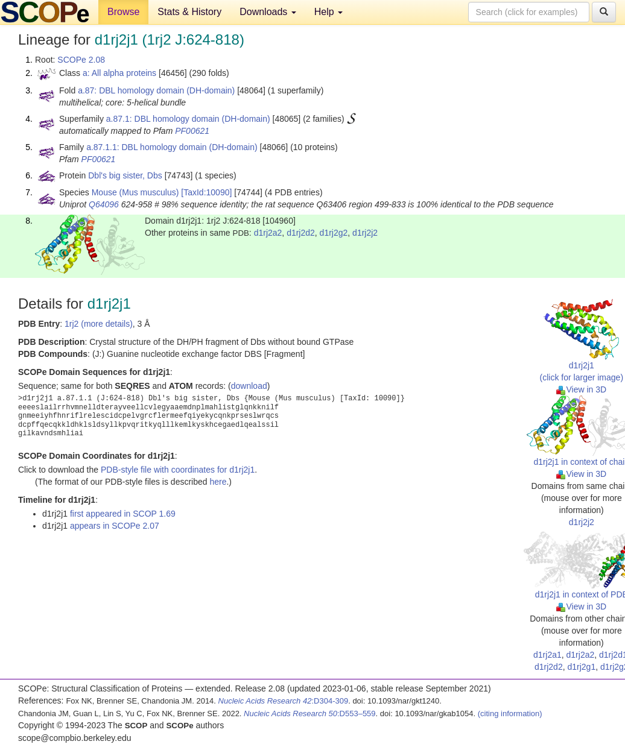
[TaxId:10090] (206, 192)
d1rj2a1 (547, 655)
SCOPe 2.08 (81, 60)
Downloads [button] (268, 12)
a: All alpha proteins (119, 73)
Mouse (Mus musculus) (135, 192)
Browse (123, 12)
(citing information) (510, 713)
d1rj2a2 (268, 233)
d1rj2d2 (301, 233)
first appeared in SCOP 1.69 (123, 513)
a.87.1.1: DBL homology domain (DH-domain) (172, 147)
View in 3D (581, 389)
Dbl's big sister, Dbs (125, 175)
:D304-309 (283, 700)
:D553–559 (310, 713)
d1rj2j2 (365, 233)
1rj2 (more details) (99, 324)
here (217, 482)
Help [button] (328, 12)
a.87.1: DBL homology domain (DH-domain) (188, 119)
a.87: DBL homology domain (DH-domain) (156, 90)
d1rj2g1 (581, 667)
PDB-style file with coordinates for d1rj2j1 (178, 469)
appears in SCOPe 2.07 (114, 526)
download (249, 386)
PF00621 (192, 131)
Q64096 (104, 204)
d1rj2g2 (334, 233)
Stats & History (189, 12)
